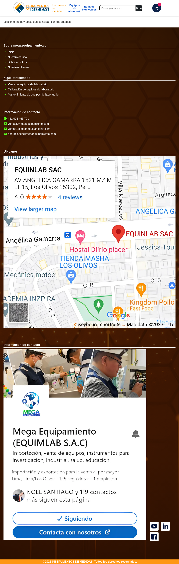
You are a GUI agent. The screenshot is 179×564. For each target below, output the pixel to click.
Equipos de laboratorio (72, 8)
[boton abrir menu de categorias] (57, 8)
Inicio (8, 52)
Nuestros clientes (16, 67)
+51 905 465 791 (16, 118)
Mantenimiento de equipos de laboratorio (31, 94)
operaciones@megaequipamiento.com (29, 133)
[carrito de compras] (156, 8)
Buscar (139, 8)
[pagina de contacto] (74, 538)
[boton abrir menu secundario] (172, 285)
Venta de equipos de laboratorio (25, 84)
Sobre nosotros (15, 62)
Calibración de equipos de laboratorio (28, 89)
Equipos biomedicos (87, 8)
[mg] (72, 8)
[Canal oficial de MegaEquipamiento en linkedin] (166, 522)
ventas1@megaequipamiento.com (26, 128)
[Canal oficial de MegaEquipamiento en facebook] (154, 532)
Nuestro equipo (15, 57)
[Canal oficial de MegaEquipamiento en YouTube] (154, 522)
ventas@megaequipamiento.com (26, 123)
